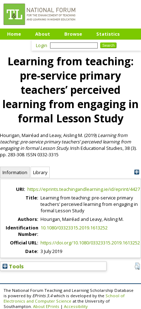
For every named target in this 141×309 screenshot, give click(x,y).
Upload (16, 44)
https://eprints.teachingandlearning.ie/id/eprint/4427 (83, 189)
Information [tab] (14, 172)
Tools (13, 266)
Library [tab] (40, 172)
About (42, 34)
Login (41, 45)
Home (14, 34)
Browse (73, 34)
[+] (136, 172)
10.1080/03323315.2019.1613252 (74, 227)
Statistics (108, 34)
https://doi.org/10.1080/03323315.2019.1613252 (90, 242)
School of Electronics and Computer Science (64, 298)
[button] (137, 266)
